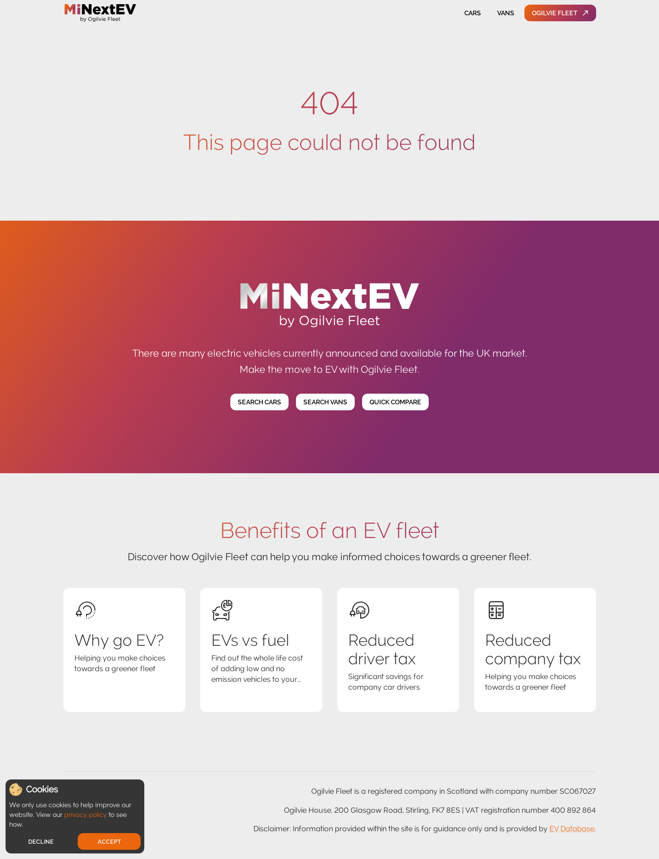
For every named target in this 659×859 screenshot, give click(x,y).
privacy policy (85, 814)
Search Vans (325, 402)
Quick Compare (395, 402)
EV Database (571, 828)
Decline (41, 841)
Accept (109, 841)
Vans (506, 13)
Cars (472, 13)
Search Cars (259, 402)
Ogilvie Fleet (560, 13)
